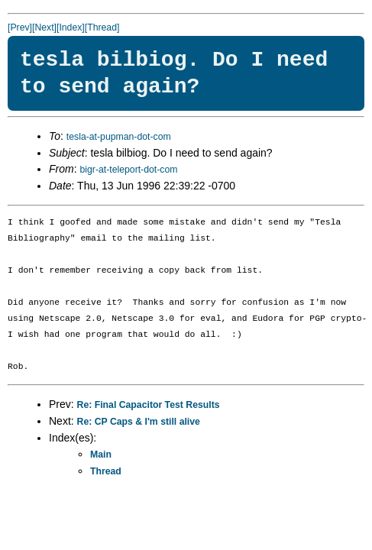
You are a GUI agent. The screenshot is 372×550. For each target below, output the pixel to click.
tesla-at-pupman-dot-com (118, 136)
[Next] (44, 27)
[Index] (71, 27)
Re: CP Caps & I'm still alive (138, 421)
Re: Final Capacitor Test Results (148, 405)
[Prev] (20, 27)
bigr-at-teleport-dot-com (128, 169)
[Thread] (102, 27)
